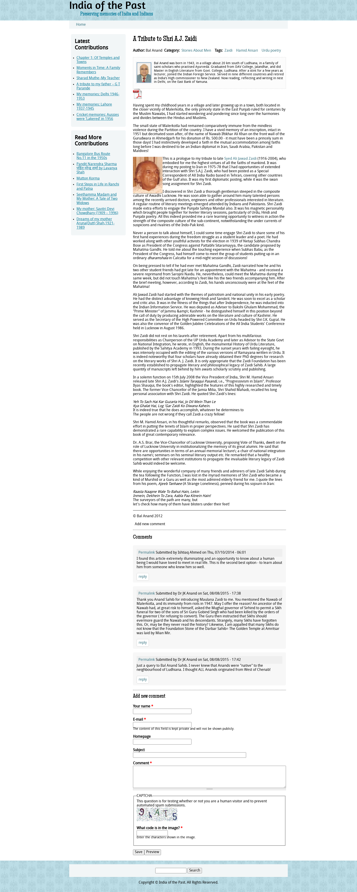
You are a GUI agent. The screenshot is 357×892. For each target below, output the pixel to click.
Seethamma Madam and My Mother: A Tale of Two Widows (96, 199)
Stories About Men (196, 51)
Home (81, 25)
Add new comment (150, 524)
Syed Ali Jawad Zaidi (240, 159)
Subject (139, 750)
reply (143, 577)
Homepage (142, 737)
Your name (143, 706)
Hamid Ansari (247, 51)
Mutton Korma (88, 178)
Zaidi (228, 51)
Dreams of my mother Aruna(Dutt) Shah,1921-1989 (95, 224)
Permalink (146, 553)
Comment (142, 763)
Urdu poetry (271, 51)
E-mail (139, 720)
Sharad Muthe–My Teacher (98, 78)
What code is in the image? (160, 828)
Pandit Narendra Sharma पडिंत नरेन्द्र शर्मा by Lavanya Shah (96, 168)
